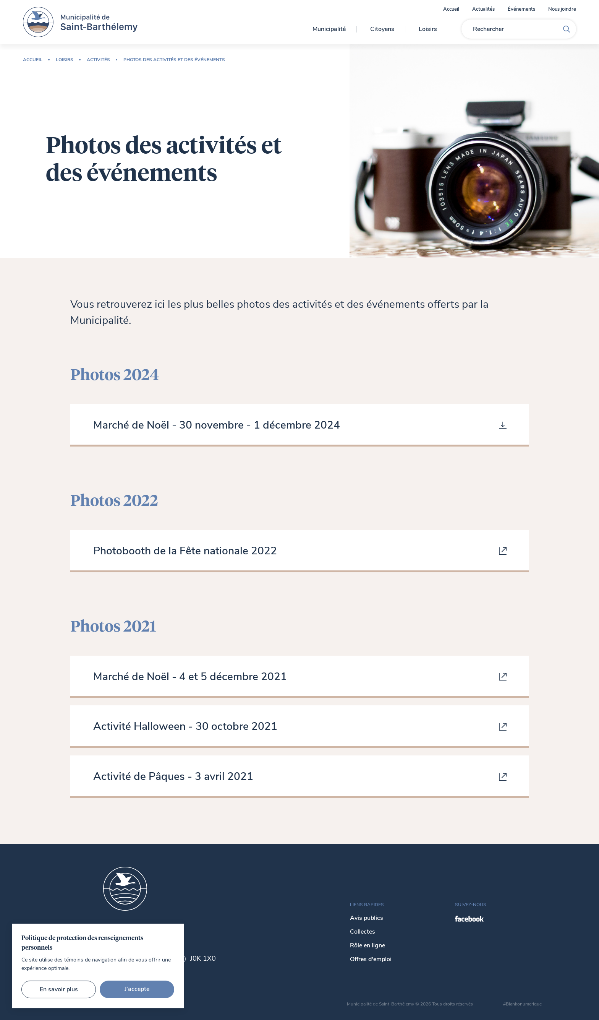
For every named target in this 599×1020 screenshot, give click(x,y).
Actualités (483, 9)
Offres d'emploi (371, 959)
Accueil (451, 9)
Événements (521, 9)
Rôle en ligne (367, 945)
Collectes (362, 932)
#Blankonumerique (522, 1004)
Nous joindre (562, 9)
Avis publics (366, 918)
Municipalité (329, 29)
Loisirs (428, 29)
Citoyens (382, 29)
